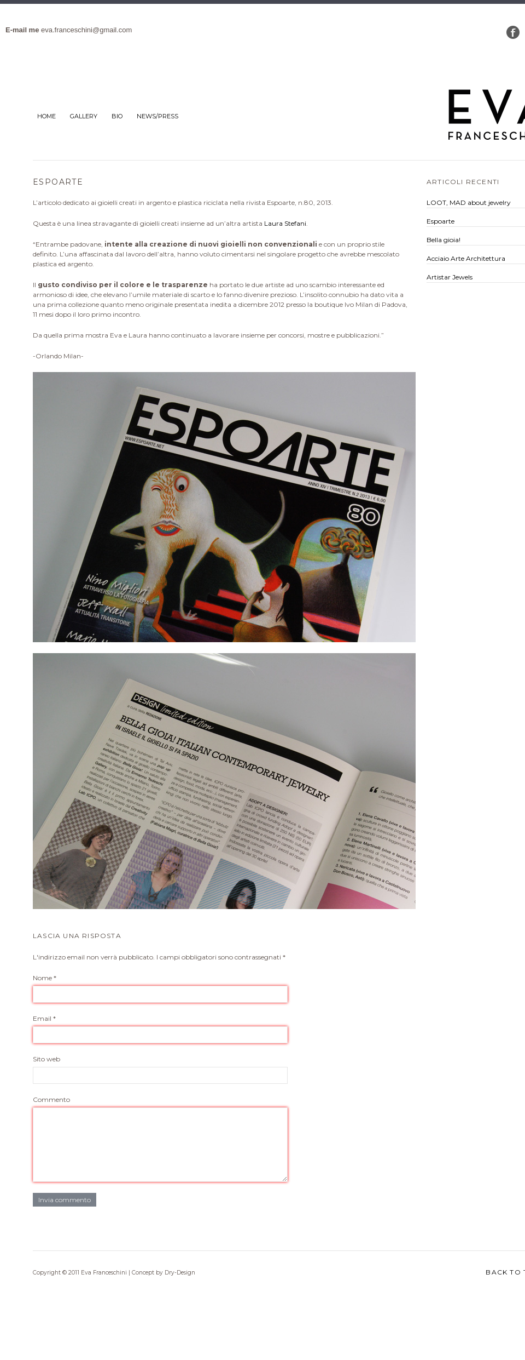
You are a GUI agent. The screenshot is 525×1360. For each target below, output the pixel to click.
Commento (51, 1099)
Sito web (46, 1059)
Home (46, 116)
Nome (44, 978)
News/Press (157, 116)
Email (44, 1018)
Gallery (83, 116)
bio (117, 116)
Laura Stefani (285, 223)
